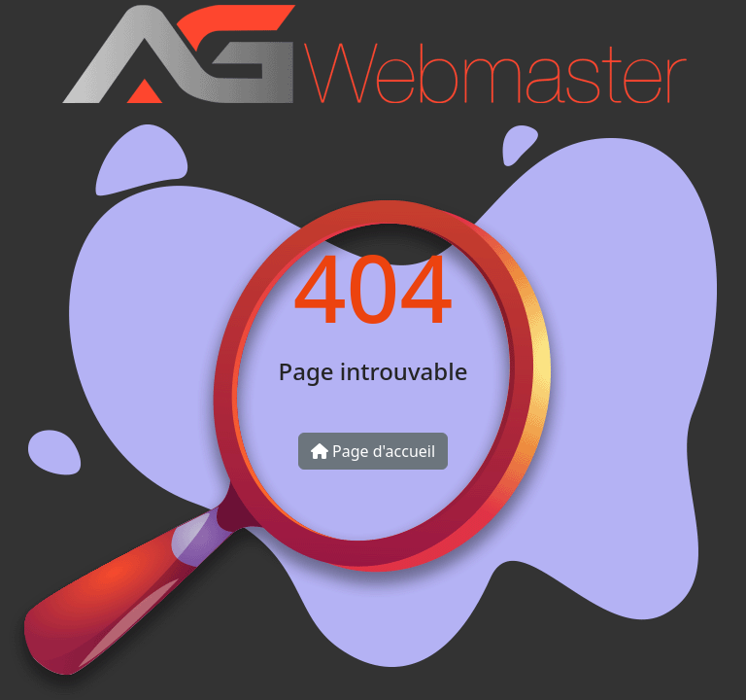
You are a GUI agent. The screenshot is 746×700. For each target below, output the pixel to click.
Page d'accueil (373, 451)
